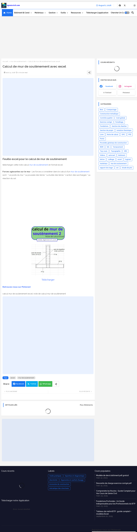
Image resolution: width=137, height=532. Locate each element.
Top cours (103, 151)
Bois (101, 110)
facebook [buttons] (109, 86)
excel (13, 378)
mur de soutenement (18, 61)
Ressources (76, 13)
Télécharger (48, 279)
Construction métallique (109, 114)
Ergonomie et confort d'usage (72, 480)
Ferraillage (119, 122)
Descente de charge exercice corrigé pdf (114, 483)
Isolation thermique (124, 130)
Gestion (52, 13)
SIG (108, 147)
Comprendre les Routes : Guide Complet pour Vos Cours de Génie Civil (115, 492)
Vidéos (102, 155)
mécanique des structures (59, 488)
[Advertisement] (68, 37)
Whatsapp (46, 384)
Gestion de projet (106, 130)
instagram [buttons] (128, 86)
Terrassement (118, 147)
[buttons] (119, 5)
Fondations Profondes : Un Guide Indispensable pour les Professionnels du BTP (115, 502)
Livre (102, 134)
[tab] (7, 12)
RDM (101, 147)
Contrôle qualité (106, 118)
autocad (112, 155)
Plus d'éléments (86, 405)
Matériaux (39, 13)
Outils (63, 13)
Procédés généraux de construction (113, 143)
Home (9, 13)
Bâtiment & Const (21, 13)
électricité (53, 480)
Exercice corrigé (106, 122)
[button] (127, 12)
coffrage (111, 159)
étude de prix (127, 168)
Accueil (5, 61)
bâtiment (121, 155)
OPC (123, 134)
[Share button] (56, 384)
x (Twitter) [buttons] (107, 93)
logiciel (128, 159)
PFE (129, 134)
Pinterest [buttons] (126, 93)
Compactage (111, 110)
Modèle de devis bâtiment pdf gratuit (112, 475)
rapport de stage (106, 168)
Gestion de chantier (119, 126)
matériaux (103, 163)
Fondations (104, 126)
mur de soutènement (38, 165)
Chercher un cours (119, 13)
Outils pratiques (55, 476)
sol (117, 168)
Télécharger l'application (97, 13)
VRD (125, 151)
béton (102, 159)
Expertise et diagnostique (74, 476)
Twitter (33, 384)
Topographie (115, 151)
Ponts (102, 139)
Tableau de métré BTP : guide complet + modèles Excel (113, 512)
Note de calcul (112, 134)
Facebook (20, 384)
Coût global (120, 118)
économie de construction (59, 484)
